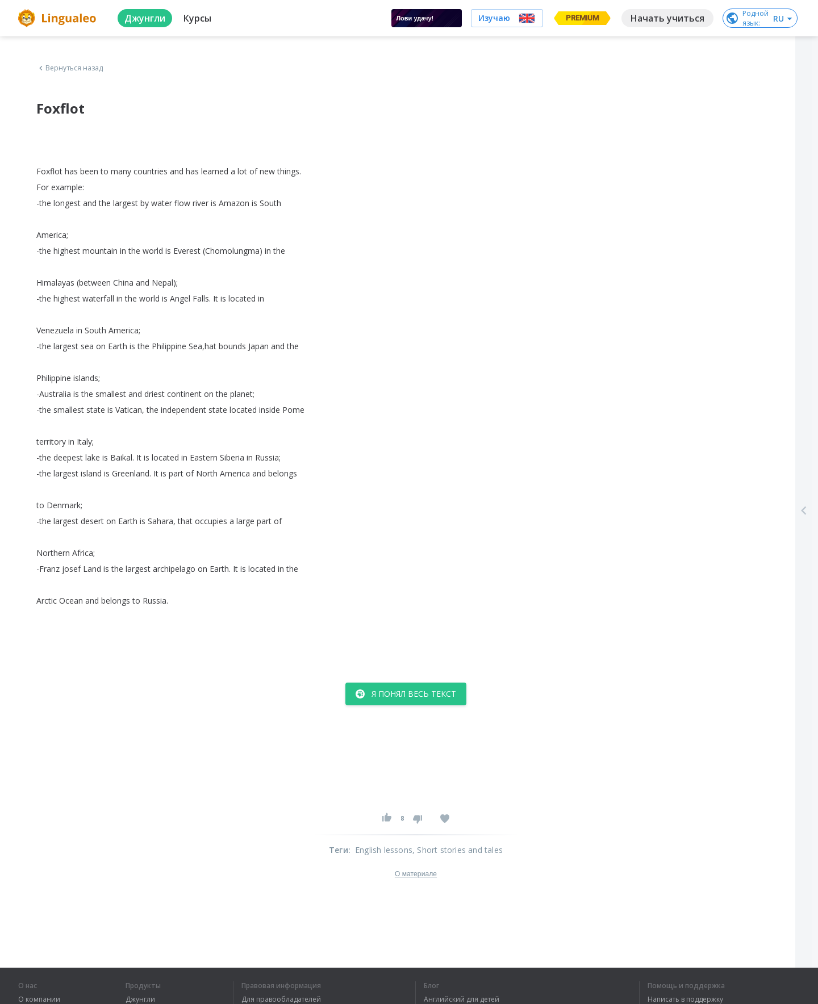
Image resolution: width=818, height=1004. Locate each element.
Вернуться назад (69, 68)
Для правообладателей (281, 999)
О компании (39, 999)
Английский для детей (461, 999)
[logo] (58, 18)
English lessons (383, 849)
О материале (416, 874)
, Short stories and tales (457, 849)
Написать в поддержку (685, 999)
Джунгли (140, 999)
